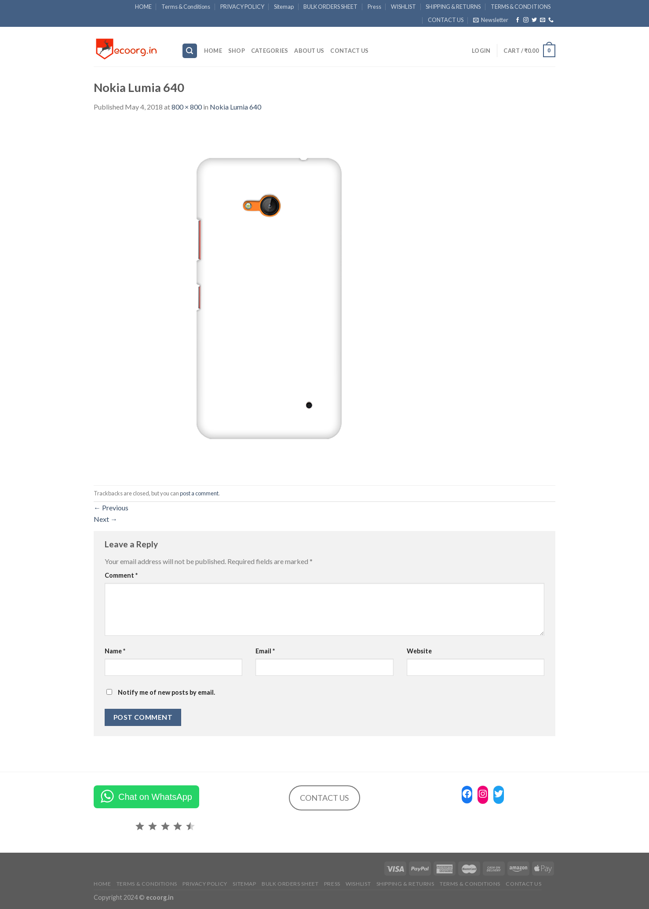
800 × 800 (186, 107)
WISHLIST (403, 6)
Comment (121, 575)
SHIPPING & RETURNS (453, 6)
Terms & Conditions (185, 6)
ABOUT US (309, 50)
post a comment (199, 493)
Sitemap (284, 6)
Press (374, 6)
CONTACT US (445, 19)
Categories (269, 50)
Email (265, 651)
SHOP (236, 50)
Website (419, 651)
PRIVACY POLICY (242, 6)
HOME (143, 6)
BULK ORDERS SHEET (330, 6)
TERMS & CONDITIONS (521, 6)
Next (105, 519)
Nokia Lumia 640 (235, 107)
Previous (111, 507)
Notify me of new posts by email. (166, 692)
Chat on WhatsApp (155, 797)
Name (115, 651)
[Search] (189, 51)
